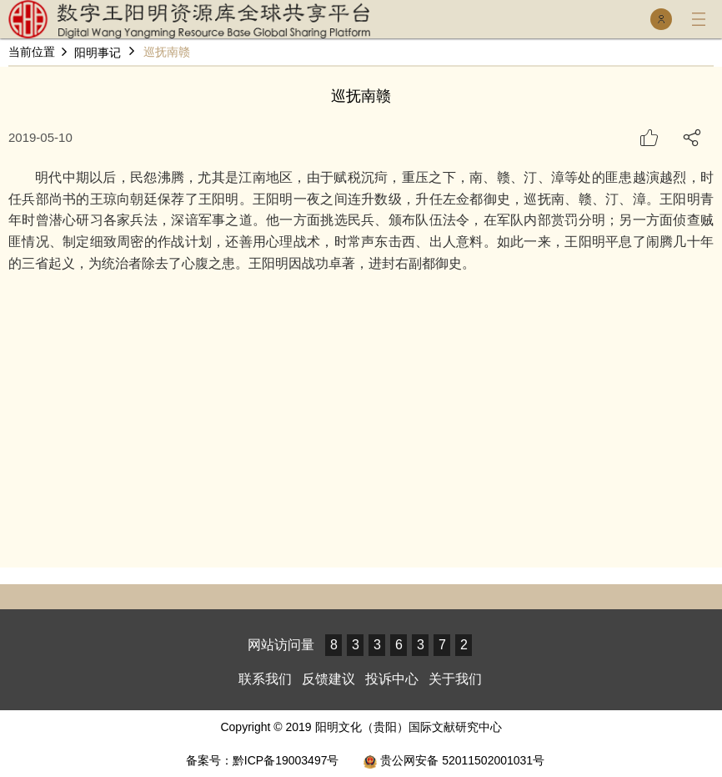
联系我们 (265, 679)
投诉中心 (392, 679)
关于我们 (455, 679)
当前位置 (31, 52)
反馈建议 (328, 679)
